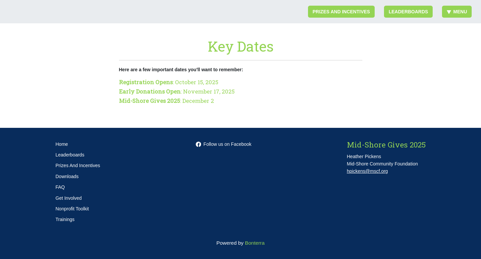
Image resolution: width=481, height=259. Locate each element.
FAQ (60, 187)
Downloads (67, 176)
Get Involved (69, 198)
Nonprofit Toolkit (72, 208)
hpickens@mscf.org (367, 171)
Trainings (65, 219)
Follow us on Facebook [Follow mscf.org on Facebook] (224, 144)
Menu (457, 11)
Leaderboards (408, 11)
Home (62, 144)
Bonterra (255, 243)
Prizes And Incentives (341, 11)
